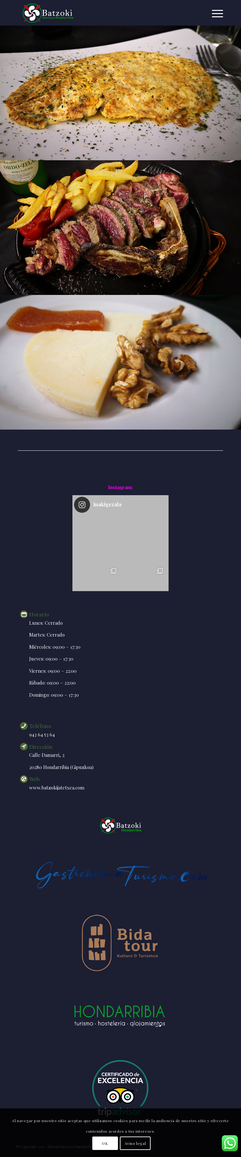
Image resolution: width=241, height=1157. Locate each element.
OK (105, 1143)
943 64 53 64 (42, 734)
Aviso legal (135, 1143)
